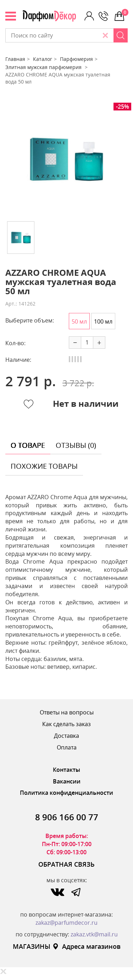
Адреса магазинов (86, 946)
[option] (66, 159)
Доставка (66, 736)
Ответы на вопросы (67, 712)
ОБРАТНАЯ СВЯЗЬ (66, 864)
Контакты (66, 770)
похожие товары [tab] (44, 466)
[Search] (120, 35)
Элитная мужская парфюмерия (44, 67)
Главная (15, 59)
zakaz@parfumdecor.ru (66, 922)
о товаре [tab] (28, 445)
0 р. (125, 12)
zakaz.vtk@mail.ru (94, 934)
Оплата (67, 747)
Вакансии (67, 781)
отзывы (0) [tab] (76, 445)
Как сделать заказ (66, 724)
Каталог (42, 59)
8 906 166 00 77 (66, 817)
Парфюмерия (76, 59)
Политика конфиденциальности (66, 793)
